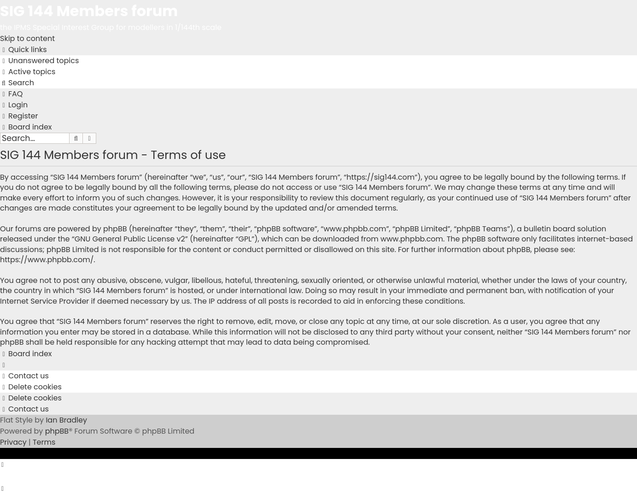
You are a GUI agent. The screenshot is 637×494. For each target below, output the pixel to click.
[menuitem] (39, 60)
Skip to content (27, 38)
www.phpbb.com (411, 239)
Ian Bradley (66, 420)
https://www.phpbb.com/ (47, 259)
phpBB (57, 431)
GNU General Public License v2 (130, 239)
